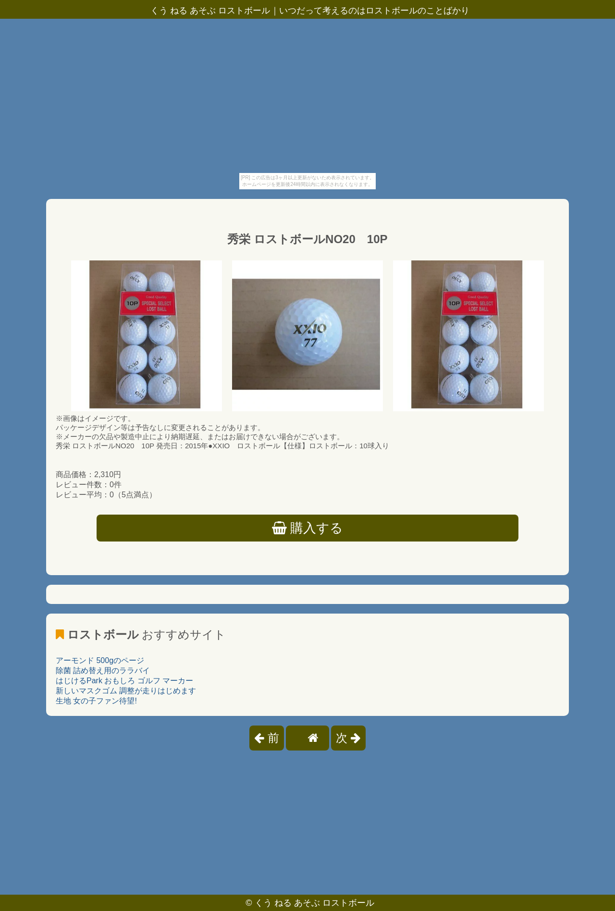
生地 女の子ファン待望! (96, 701)
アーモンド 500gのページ (100, 660)
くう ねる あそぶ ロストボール (314, 903)
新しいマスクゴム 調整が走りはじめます (126, 691)
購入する (308, 528)
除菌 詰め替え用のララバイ (103, 670)
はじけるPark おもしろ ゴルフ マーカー (124, 681)
